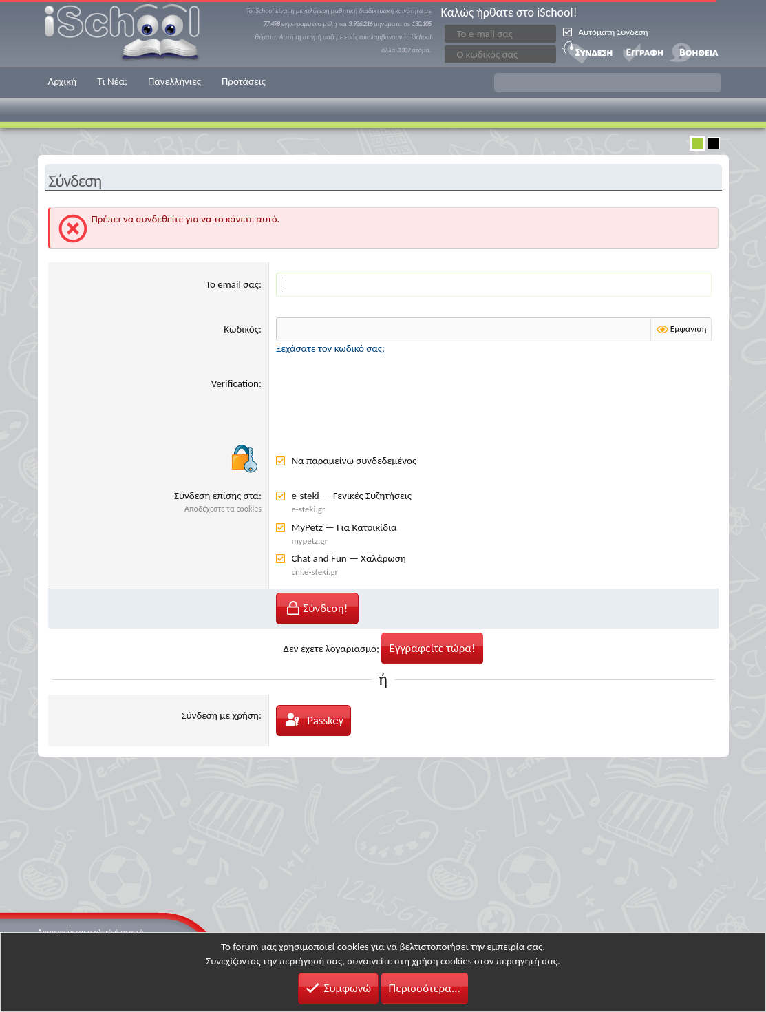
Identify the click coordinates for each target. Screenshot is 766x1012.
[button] (607, 82)
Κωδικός (241, 329)
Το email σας (232, 284)
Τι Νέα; (112, 81)
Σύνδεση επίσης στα (216, 495)
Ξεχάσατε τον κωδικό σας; (330, 348)
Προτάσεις (244, 81)
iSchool (131, 33)
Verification (235, 383)
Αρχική (62, 81)
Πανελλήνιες (174, 81)
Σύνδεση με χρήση (220, 715)
